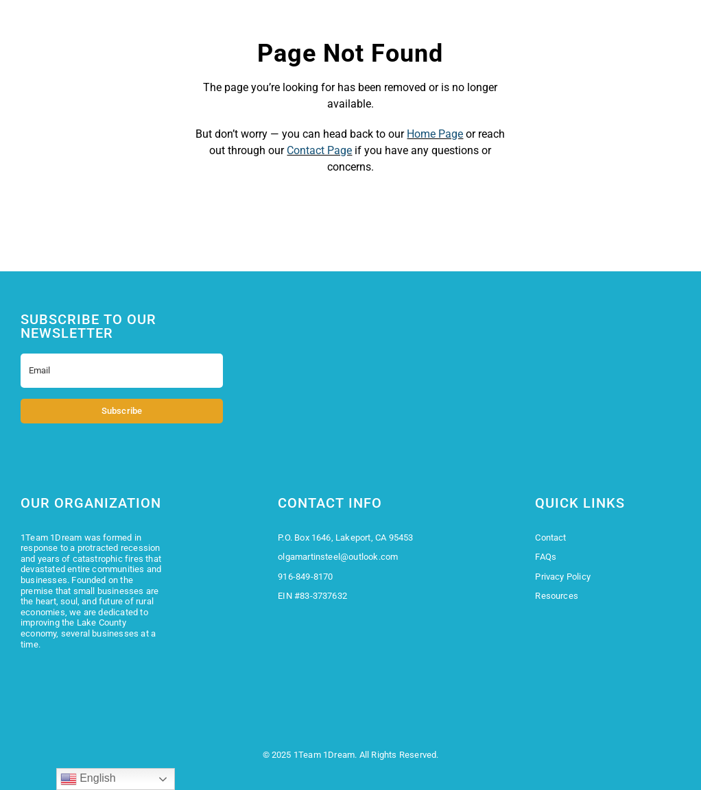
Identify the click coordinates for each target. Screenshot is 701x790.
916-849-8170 (305, 576)
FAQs (545, 557)
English (88, 779)
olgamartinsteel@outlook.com (338, 557)
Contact (550, 537)
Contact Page (319, 150)
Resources (556, 596)
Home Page (435, 133)
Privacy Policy (563, 576)
